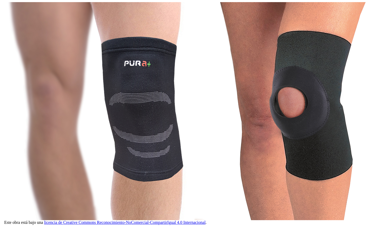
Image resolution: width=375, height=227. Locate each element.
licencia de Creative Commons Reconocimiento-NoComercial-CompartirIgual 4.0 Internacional (125, 222)
